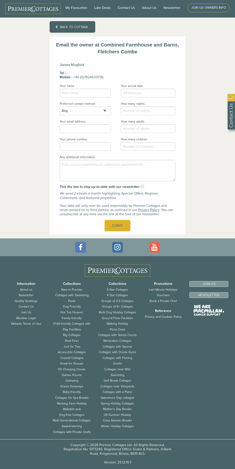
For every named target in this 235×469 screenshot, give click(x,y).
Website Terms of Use (26, 324)
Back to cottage (71, 27)
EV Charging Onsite (71, 369)
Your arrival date (132, 86)
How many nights (133, 104)
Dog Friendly (72, 306)
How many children (134, 139)
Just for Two (71, 346)
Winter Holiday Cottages (117, 426)
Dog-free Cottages (72, 415)
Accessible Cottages (72, 352)
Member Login (26, 318)
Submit (117, 225)
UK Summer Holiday (117, 415)
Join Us (26, 312)
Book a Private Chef (163, 301)
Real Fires (72, 341)
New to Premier (72, 290)
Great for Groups (71, 363)
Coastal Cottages (71, 358)
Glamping (71, 380)
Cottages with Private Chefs (72, 432)
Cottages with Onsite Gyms (117, 352)
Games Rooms (72, 375)
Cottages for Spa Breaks (72, 398)
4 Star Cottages (117, 295)
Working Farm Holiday (72, 403)
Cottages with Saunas (117, 346)
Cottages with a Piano (117, 392)
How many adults (132, 121)
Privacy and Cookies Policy (163, 317)
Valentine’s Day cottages (117, 398)
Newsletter (26, 295)
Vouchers (163, 295)
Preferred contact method (77, 104)
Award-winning (72, 426)
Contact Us (126, 8)
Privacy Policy (148, 210)
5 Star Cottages (117, 290)
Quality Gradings (26, 301)
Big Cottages (72, 335)
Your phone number (73, 139)
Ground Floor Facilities (117, 318)
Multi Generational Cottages (72, 420)
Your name (67, 86)
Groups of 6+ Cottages (117, 306)
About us (26, 290)
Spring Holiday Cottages (117, 403)
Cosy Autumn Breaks (117, 420)
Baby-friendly (72, 392)
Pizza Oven (117, 329)
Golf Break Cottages (117, 380)
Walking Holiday (117, 324)
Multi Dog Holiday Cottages (117, 312)
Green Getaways (71, 386)
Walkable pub (72, 409)
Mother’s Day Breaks (117, 409)
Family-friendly (72, 318)
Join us (208, 284)
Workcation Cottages (117, 341)
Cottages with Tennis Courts (117, 335)
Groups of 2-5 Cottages (117, 301)
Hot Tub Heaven (72, 312)
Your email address (73, 121)
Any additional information (77, 157)
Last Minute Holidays (163, 290)
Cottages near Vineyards (117, 386)
